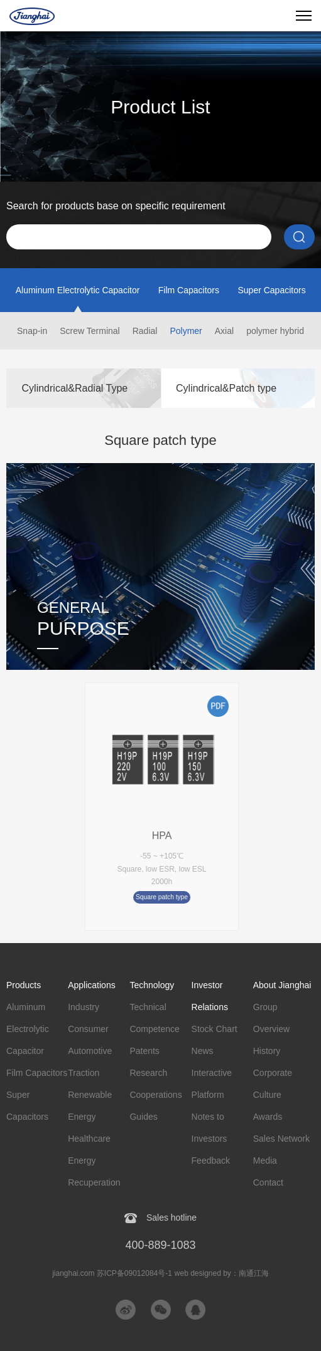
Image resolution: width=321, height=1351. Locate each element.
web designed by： (222, 1273)
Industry (83, 1007)
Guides (143, 1117)
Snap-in (32, 331)
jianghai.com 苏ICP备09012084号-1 (112, 1273)
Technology (151, 985)
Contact (268, 1182)
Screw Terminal (89, 331)
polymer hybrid (275, 331)
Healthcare (89, 1139)
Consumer (88, 1029)
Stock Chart (214, 1029)
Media (265, 1160)
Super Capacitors (271, 290)
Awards (267, 1117)
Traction (83, 1073)
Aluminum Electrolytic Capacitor (78, 290)
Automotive (90, 1051)
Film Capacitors (188, 290)
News (203, 1051)
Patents (144, 1051)
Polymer (186, 331)
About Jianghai (282, 985)
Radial (145, 331)
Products (23, 985)
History (267, 1051)
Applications (92, 985)
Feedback (211, 1160)
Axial (224, 331)
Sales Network (281, 1139)
